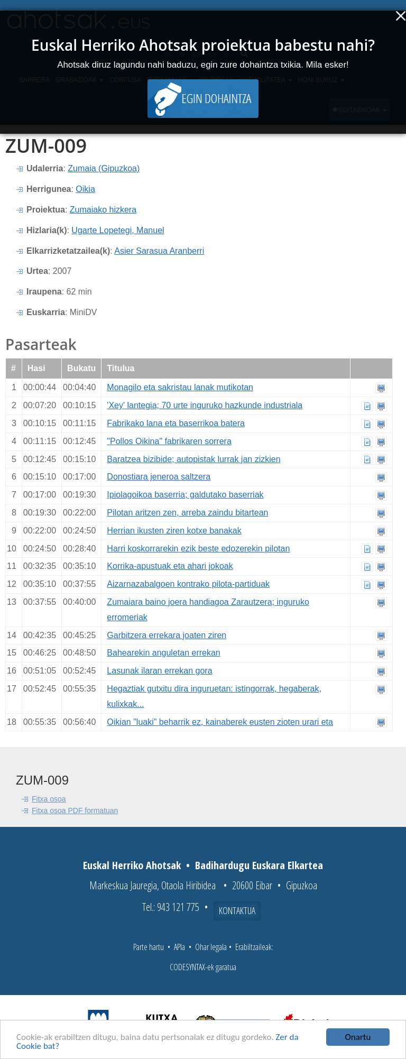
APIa (179, 947)
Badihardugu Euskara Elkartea (259, 865)
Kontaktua (237, 910)
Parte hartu (148, 947)
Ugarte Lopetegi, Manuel (117, 230)
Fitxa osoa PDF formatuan (75, 810)
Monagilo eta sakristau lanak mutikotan (180, 387)
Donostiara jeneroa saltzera (158, 476)
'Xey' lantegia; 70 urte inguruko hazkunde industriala (204, 405)
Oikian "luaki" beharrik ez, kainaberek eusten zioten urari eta (220, 721)
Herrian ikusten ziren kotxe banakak (174, 530)
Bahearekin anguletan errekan (163, 652)
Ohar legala (211, 947)
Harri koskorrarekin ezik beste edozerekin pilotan (198, 548)
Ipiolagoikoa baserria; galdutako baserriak (185, 494)
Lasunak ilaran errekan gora (159, 670)
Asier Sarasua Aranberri (159, 250)
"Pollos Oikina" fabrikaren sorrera (169, 441)
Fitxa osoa (49, 799)
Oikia (85, 189)
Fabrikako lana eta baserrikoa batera (176, 423)
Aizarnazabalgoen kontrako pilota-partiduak (188, 583)
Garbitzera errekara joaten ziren (166, 635)
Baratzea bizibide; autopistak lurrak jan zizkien (193, 459)
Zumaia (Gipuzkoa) (104, 168)
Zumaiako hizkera (103, 209)
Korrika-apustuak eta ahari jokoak (170, 565)
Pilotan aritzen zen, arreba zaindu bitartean (187, 512)
